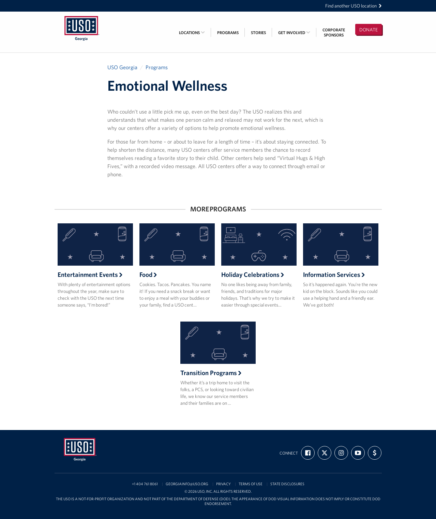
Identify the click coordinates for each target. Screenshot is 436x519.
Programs (228, 32)
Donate (368, 30)
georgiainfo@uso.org (187, 484)
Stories (258, 32)
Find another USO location (353, 5)
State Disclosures (287, 484)
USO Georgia (122, 67)
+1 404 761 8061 (145, 484)
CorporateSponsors (333, 32)
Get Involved (294, 32)
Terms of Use (250, 484)
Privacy (223, 484)
